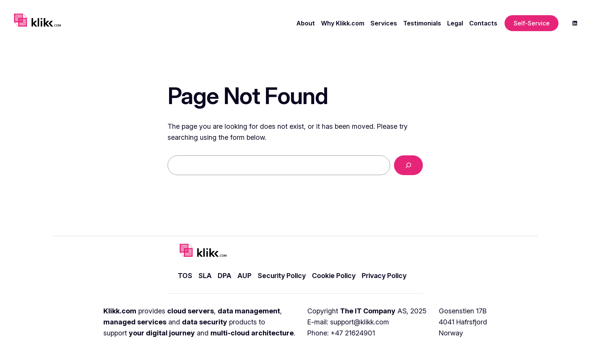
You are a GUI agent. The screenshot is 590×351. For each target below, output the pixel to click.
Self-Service (532, 23)
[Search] (408, 165)
